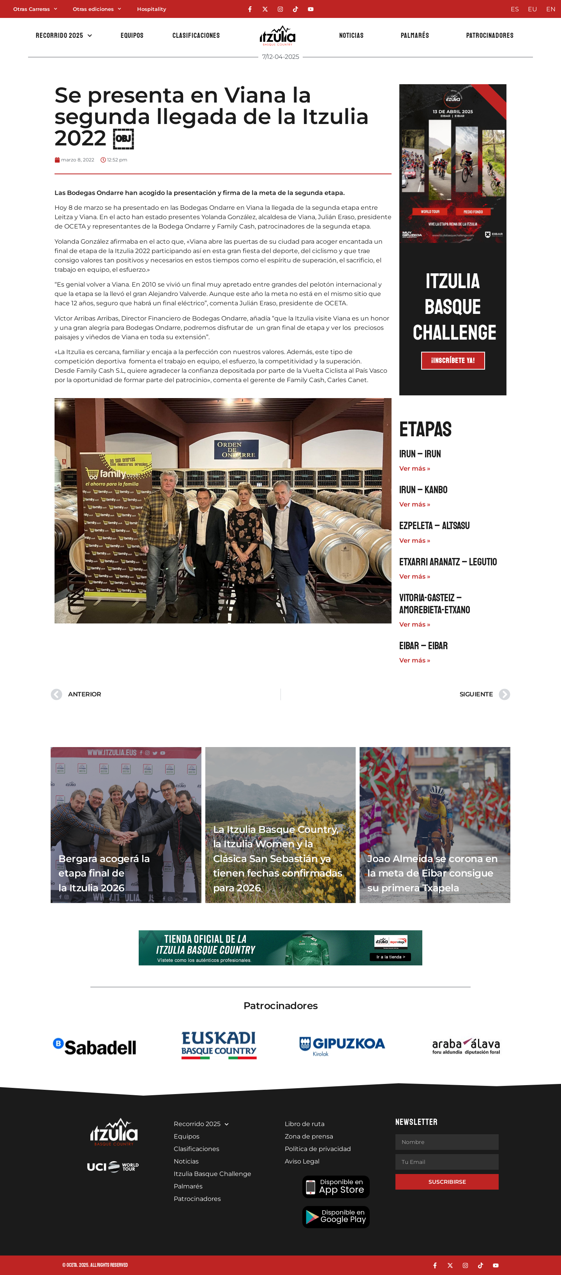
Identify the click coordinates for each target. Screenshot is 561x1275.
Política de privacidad (318, 1149)
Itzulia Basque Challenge (212, 1174)
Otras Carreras (35, 8)
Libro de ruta (305, 1124)
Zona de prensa (309, 1136)
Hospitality (151, 9)
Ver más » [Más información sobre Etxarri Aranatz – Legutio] (414, 576)
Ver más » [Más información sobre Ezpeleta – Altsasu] (414, 540)
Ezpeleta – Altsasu (434, 525)
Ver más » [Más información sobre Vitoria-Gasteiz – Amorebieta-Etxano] (414, 624)
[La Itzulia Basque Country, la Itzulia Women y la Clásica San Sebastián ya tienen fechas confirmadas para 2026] (280, 825)
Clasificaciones (196, 35)
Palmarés (415, 35)
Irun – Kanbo (423, 489)
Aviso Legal (302, 1161)
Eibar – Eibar (423, 645)
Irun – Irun (420, 454)
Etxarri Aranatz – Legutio (448, 562)
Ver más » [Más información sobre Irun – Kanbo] (414, 504)
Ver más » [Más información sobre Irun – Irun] (414, 468)
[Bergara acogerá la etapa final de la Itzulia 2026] (126, 825)
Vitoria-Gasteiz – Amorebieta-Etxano (434, 603)
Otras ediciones (97, 8)
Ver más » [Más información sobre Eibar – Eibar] (414, 660)
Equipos (132, 35)
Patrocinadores (490, 35)
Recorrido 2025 (64, 35)
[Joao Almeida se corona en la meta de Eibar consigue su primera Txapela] (435, 825)
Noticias (351, 35)
